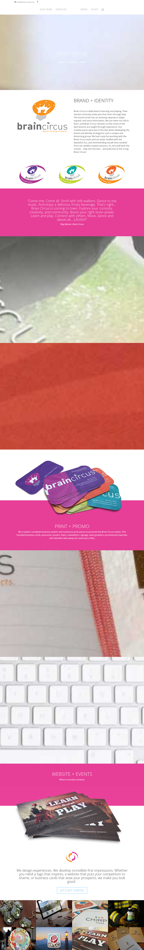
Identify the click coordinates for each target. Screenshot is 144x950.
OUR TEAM (47, 10)
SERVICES (62, 10)
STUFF (93, 10)
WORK (83, 10)
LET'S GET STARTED (72, 890)
